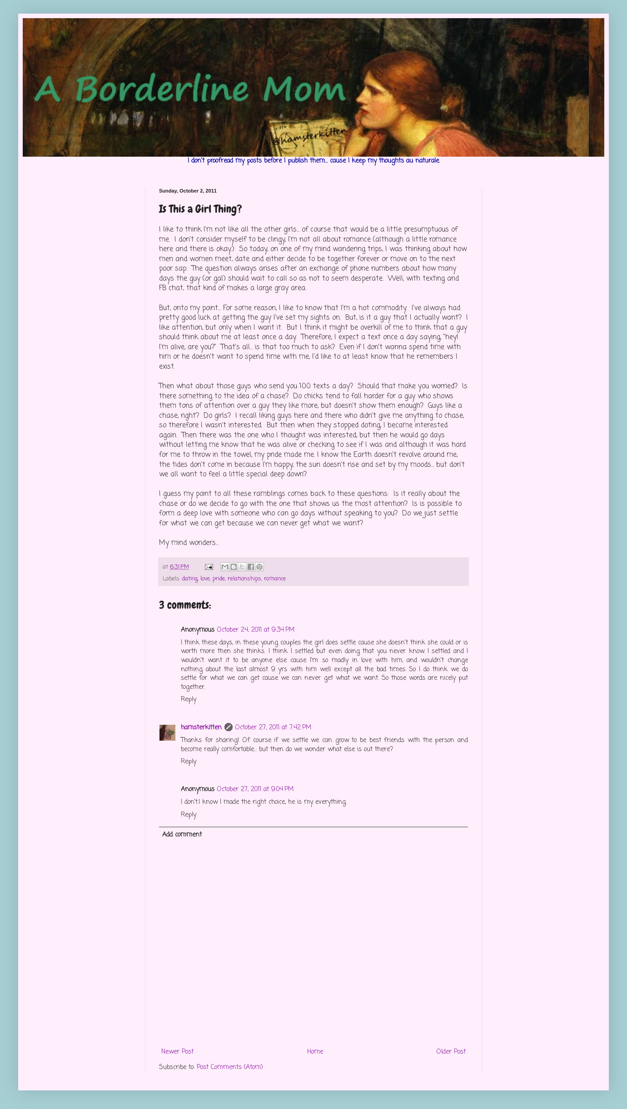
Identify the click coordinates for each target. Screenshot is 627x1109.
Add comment (182, 835)
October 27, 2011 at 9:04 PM (255, 789)
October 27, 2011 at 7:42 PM (273, 728)
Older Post (451, 1052)
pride (219, 578)
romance (275, 578)
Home (315, 1052)
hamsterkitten (201, 728)
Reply (188, 699)
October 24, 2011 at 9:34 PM (255, 630)
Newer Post (177, 1052)
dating (190, 578)
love (205, 578)
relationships (244, 578)
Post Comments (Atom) (230, 1067)
